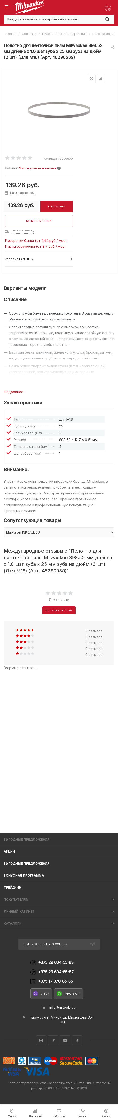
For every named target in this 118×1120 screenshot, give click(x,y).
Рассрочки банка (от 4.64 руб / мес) (36, 240)
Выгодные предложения (26, 863)
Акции (9, 851)
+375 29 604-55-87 (56, 972)
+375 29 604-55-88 (56, 962)
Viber (41, 993)
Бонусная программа (24, 875)
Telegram (53, 1040)
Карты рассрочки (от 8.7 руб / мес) (35, 246)
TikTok (77, 1040)
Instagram (41, 1040)
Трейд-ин (12, 887)
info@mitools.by (62, 1007)
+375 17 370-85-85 (55, 981)
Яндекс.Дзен (65, 1040)
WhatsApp (69, 993)
